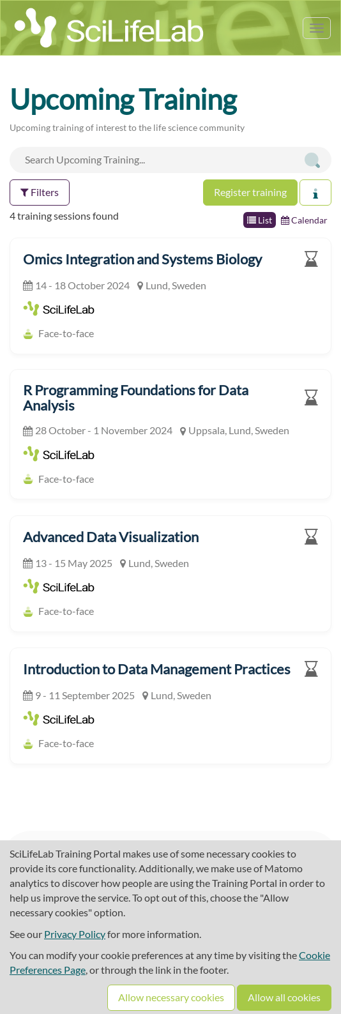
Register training (250, 192)
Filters (39, 192)
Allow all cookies (284, 997)
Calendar (304, 220)
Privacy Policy (74, 934)
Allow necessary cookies (171, 997)
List (259, 220)
